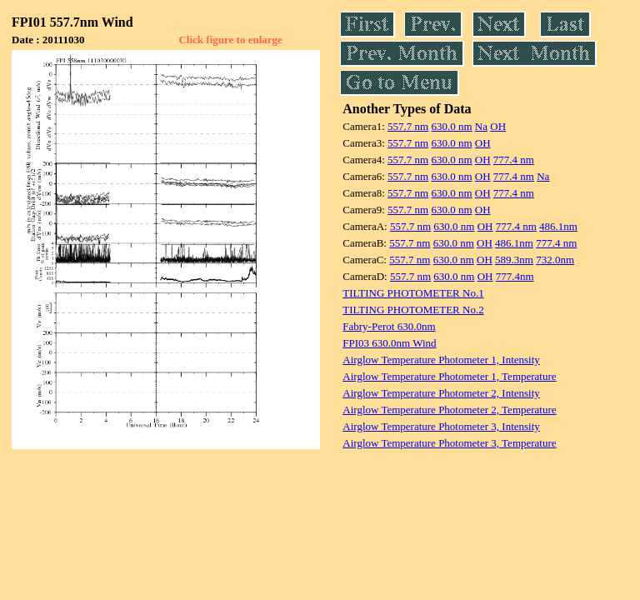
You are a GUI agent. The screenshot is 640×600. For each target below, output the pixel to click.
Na (481, 126)
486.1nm (558, 226)
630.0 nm (451, 126)
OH (498, 126)
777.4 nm (513, 159)
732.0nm (555, 259)
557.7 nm (408, 126)
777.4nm (515, 276)
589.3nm (514, 259)
